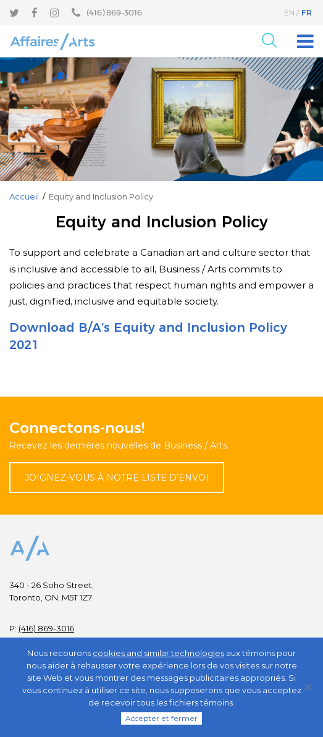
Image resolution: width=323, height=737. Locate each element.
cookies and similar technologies (158, 653)
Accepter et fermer (161, 718)
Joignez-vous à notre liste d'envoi (117, 477)
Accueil (24, 196)
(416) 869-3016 (46, 628)
